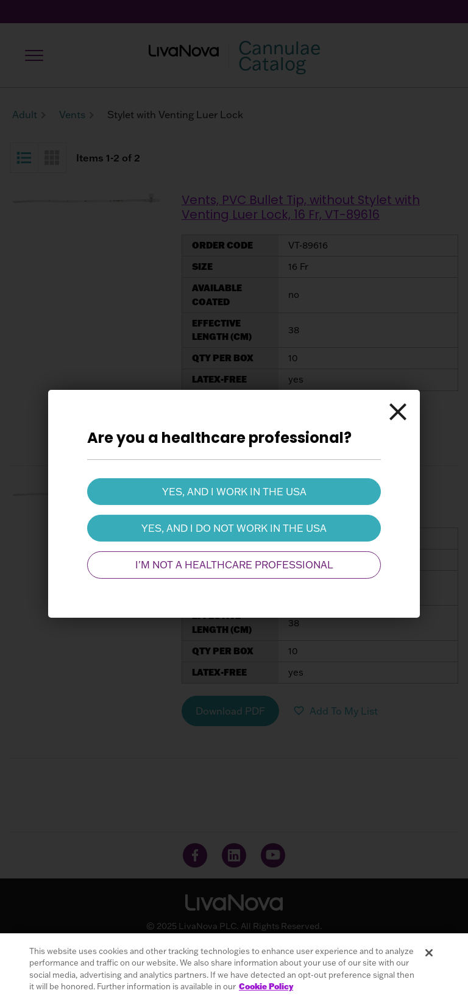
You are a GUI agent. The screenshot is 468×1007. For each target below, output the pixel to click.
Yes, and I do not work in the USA (234, 528)
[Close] (398, 411)
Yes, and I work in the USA (234, 491)
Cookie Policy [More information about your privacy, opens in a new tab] (266, 986)
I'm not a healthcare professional (234, 565)
